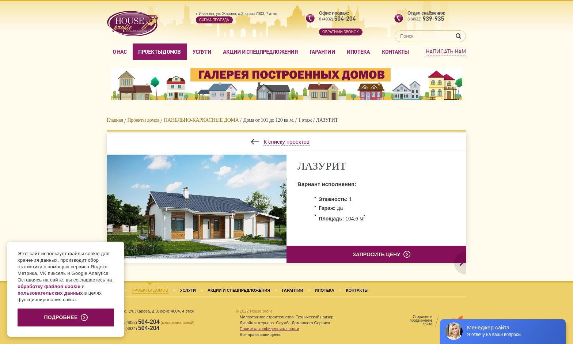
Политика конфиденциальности (269, 328)
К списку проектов (286, 142)
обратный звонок (340, 32)
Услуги (202, 51)
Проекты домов (159, 51)
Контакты (395, 51)
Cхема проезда (214, 20)
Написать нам (446, 51)
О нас (119, 51)
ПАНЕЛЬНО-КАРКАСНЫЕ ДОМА (201, 120)
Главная (115, 120)
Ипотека (358, 51)
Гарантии (322, 51)
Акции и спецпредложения (260, 51)
